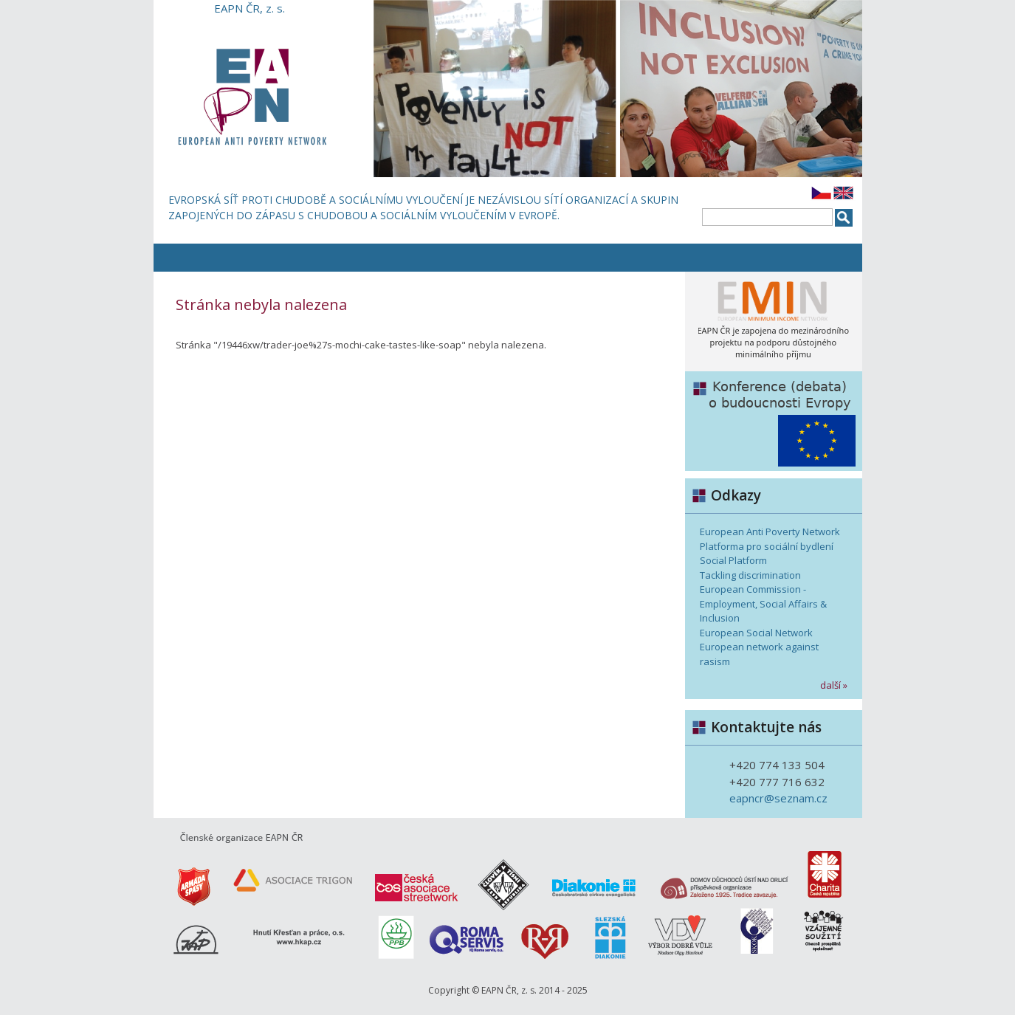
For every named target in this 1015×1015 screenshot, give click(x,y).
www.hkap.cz (261, 936)
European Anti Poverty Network (770, 531)
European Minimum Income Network (773, 321)
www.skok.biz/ (748, 936)
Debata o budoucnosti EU (773, 421)
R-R (548, 936)
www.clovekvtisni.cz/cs (504, 876)
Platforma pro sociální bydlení (766, 546)
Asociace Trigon (290, 876)
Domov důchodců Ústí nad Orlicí (722, 876)
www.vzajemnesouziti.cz (817, 936)
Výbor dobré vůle (674, 936)
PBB (393, 936)
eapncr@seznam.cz (778, 798)
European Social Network (756, 632)
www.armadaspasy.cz (187, 876)
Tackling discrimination (750, 575)
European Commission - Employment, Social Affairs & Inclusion (763, 603)
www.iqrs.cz (467, 936)
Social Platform (733, 560)
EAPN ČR (249, 96)
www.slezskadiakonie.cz (607, 936)
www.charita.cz (828, 876)
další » (833, 685)
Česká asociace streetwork (415, 876)
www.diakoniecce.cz (592, 876)
